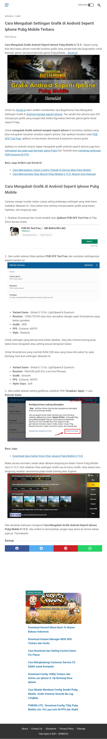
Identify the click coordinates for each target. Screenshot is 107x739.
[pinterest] (66, 548)
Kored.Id (72, 52)
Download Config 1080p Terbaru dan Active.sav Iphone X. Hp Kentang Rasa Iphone (50, 678)
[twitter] (41, 548)
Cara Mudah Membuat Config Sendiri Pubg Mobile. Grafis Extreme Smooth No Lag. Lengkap (53, 693)
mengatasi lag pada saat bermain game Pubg (31, 150)
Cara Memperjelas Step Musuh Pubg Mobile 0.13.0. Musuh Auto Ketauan (54, 174)
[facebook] (17, 548)
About (25, 728)
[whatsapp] (90, 548)
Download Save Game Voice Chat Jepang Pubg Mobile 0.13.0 (48, 456)
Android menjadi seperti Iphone (44, 114)
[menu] (7, 5)
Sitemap (81, 728)
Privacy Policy (67, 728)
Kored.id (21, 110)
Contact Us (36, 728)
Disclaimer (51, 728)
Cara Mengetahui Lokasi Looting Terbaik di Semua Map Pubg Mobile (52, 170)
